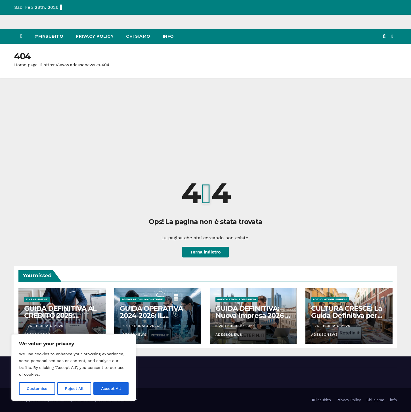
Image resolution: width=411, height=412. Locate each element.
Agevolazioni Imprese (330, 299)
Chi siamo (138, 36)
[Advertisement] (205, 120)
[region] (73, 367)
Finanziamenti (37, 299)
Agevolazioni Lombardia (236, 299)
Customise (37, 388)
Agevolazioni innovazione (142, 299)
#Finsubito (49, 36)
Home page (26, 64)
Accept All (111, 388)
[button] (384, 36)
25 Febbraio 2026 (46, 326)
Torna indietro (205, 252)
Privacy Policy (95, 36)
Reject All (74, 388)
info (168, 36)
